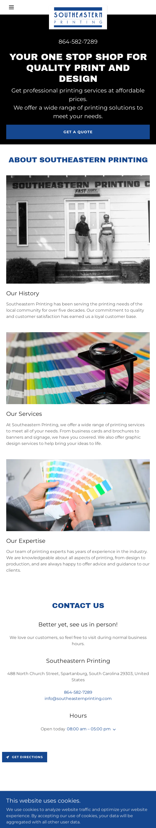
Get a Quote (78, 132)
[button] (17, 7)
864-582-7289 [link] (78, 41)
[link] (78, 7)
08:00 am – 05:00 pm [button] (89, 728)
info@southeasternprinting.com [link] (78, 698)
